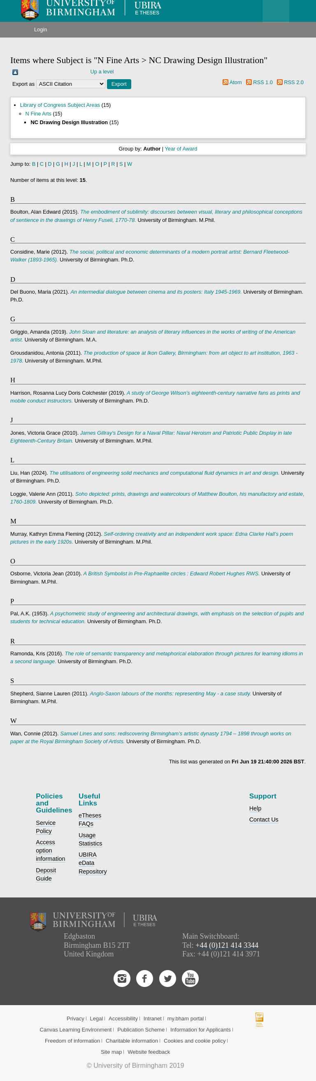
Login (40, 29)
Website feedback (149, 1052)
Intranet (153, 1018)
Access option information (50, 850)
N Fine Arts (38, 114)
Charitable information (132, 1041)
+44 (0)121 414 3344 (226, 945)
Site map (111, 1052)
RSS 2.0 (294, 82)
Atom (236, 82)
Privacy (75, 1018)
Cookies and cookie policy (194, 1041)
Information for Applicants (200, 1030)
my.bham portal (185, 1018)
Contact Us (264, 819)
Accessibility (123, 1018)
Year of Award (181, 149)
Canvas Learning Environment (76, 1030)
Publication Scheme (141, 1030)
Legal (96, 1018)
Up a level (102, 71)
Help (255, 808)
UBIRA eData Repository (93, 862)
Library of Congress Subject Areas (60, 105)
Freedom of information (72, 1041)
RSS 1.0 (263, 82)
